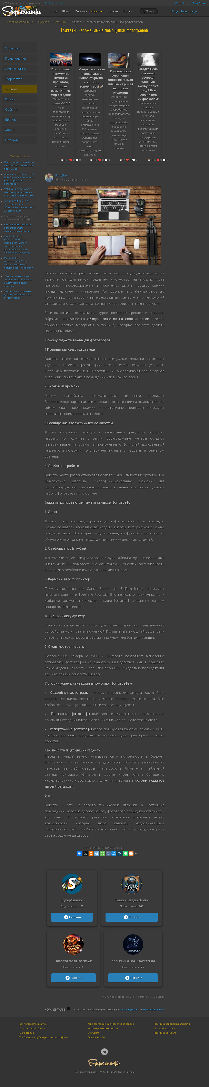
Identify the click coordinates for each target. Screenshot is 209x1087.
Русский (180, 3)
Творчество (13, 79)
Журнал (43, 22)
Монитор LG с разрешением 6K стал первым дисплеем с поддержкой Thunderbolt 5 (18, 264)
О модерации (27, 1032)
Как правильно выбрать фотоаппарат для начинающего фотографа (18, 228)
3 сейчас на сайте (54, 3)
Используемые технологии (103, 1028)
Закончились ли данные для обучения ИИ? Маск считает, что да (17, 294)
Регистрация (189, 11)
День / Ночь (196, 3)
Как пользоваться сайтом (33, 1023)
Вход (174, 11)
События (11, 109)
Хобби (9, 130)
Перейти (72, 917)
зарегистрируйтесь (153, 1009)
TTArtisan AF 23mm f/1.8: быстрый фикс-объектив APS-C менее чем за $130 (18, 192)
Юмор (10, 99)
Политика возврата (165, 1032)
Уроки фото (14, 48)
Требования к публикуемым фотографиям (43, 1037)
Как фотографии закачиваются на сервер (111, 1023)
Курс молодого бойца (32, 1028)
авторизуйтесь (129, 1009)
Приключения (15, 58)
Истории (12, 140)
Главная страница (20, 22)
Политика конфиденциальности (172, 1023)
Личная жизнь (15, 69)
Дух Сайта (93, 1032)
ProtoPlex (61, 175)
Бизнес (10, 120)
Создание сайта (96, 1037)
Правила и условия (165, 1028)
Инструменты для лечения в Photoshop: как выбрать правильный (19, 165)
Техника (60, 22)
